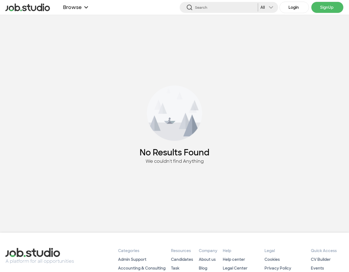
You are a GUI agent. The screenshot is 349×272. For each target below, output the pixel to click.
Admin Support (132, 259)
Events (317, 268)
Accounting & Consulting (142, 268)
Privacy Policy (277, 268)
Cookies (272, 259)
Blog (203, 268)
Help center (234, 259)
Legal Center (235, 268)
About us (207, 259)
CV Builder (321, 259)
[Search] (229, 7)
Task (175, 268)
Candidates (182, 259)
